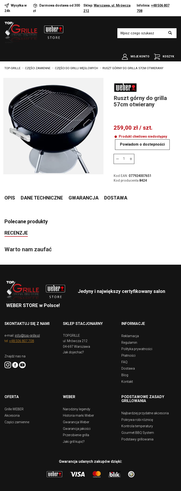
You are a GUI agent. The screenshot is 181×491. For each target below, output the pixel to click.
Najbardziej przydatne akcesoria (145, 410)
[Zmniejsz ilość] (130, 163)
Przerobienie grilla (76, 429)
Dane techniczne (42, 202)
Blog (124, 376)
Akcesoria (12, 412)
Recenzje (16, 238)
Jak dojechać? (73, 357)
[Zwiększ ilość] (117, 163)
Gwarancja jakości (76, 423)
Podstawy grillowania (137, 433)
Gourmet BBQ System (137, 428)
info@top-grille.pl (27, 341)
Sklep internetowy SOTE (77, 486)
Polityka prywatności (136, 353)
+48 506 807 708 (21, 346)
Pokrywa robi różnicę (137, 416)
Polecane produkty (28, 226)
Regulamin (129, 347)
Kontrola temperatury (137, 422)
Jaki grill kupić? (74, 435)
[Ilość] (124, 163)
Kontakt (127, 382)
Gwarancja (84, 202)
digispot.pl (112, 486)
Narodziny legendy (76, 406)
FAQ (124, 364)
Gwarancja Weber (76, 417)
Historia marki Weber (78, 412)
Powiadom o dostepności (145, 149)
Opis (9, 202)
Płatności (128, 358)
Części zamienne (16, 417)
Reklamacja (130, 341)
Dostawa (115, 202)
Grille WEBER (14, 406)
